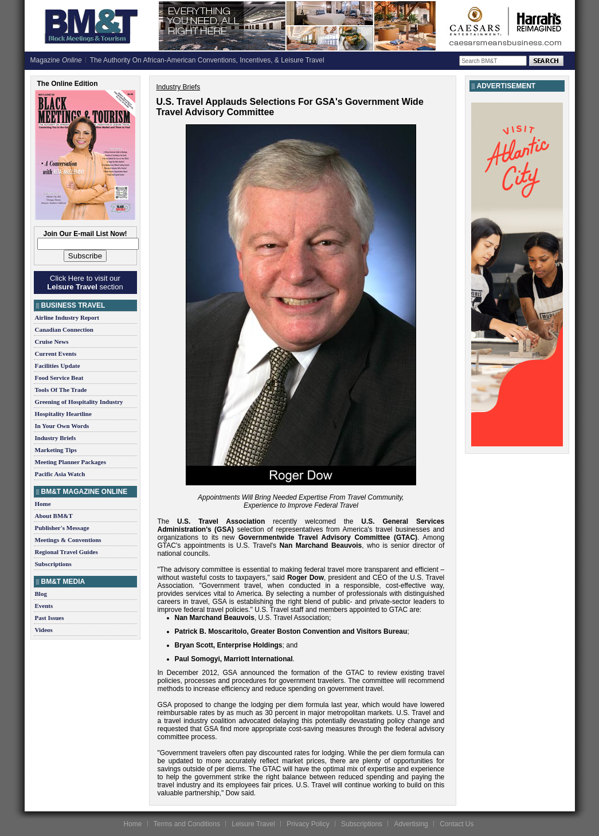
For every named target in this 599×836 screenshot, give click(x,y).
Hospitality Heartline (63, 413)
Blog (41, 593)
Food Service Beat (59, 377)
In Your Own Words (62, 425)
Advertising (411, 824)
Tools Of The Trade (61, 389)
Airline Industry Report (67, 317)
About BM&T (54, 515)
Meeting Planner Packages (70, 461)
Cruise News (52, 341)
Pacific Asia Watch (60, 473)
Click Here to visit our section (85, 282)
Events (44, 605)
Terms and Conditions (187, 824)
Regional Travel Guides (66, 551)
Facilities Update (57, 365)
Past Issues (49, 617)
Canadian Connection (64, 329)
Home (43, 503)
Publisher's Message (62, 527)
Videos (44, 629)
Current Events (56, 353)
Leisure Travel (253, 824)
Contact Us (456, 824)
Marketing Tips (56, 449)
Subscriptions (53, 563)
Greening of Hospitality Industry (79, 401)
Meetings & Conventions (68, 539)
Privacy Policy (308, 824)
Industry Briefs (55, 437)
